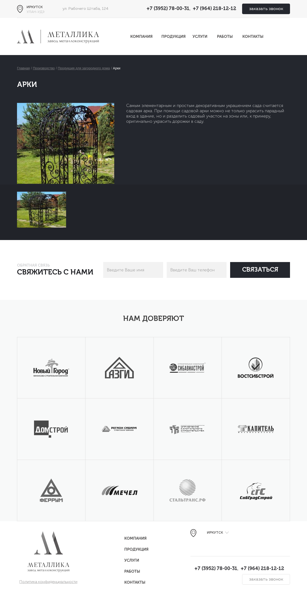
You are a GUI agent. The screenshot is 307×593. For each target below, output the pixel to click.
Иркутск (35, 7)
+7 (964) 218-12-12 (214, 8)
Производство (44, 68)
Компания (141, 36)
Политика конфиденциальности (48, 582)
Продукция (173, 36)
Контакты (252, 36)
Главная (23, 68)
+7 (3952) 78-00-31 (168, 8)
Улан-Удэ (36, 12)
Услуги (200, 36)
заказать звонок (266, 9)
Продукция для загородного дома (84, 68)
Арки (116, 68)
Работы (225, 36)
